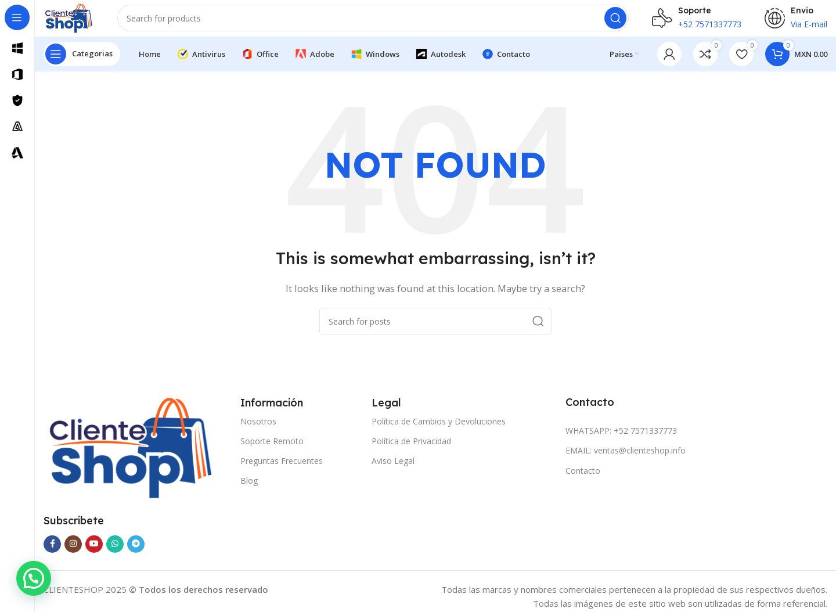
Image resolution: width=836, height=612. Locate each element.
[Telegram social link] (136, 554)
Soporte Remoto (272, 450)
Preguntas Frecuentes (281, 470)
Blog (249, 490)
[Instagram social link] (73, 554)
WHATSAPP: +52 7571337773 (621, 440)
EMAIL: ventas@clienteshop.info (625, 460)
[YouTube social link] (94, 554)
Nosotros (258, 431)
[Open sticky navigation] (82, 63)
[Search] (381, 23)
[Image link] (131, 457)
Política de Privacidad (411, 450)
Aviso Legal (393, 470)
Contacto (582, 480)
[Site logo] (77, 22)
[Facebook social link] (52, 554)
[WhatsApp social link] (115, 554)
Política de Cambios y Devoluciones (439, 431)
